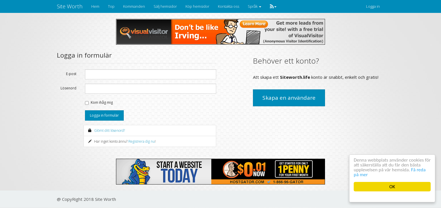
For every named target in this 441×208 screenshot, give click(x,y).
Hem (95, 6)
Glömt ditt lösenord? (109, 130)
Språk (254, 6)
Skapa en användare (289, 97)
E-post (71, 73)
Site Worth (70, 6)
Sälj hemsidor (165, 6)
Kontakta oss (228, 6)
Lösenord (68, 88)
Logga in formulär (104, 115)
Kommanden (134, 6)
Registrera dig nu (141, 141)
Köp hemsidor (197, 6)
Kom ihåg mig (102, 102)
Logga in (373, 6)
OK (392, 187)
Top (111, 6)
